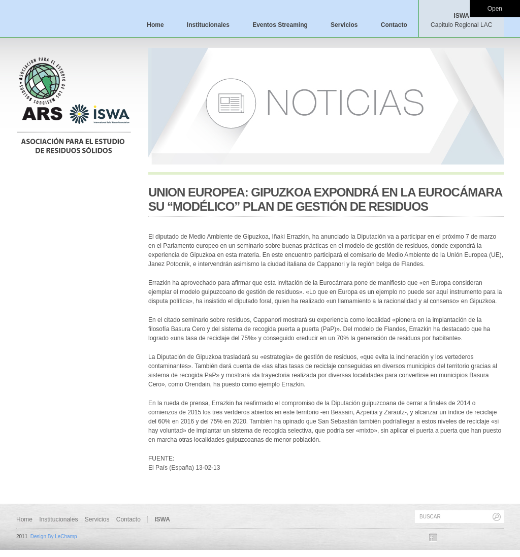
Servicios (344, 24)
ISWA (461, 20)
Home (155, 24)
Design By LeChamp (53, 536)
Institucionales (208, 24)
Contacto (394, 24)
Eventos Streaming (280, 24)
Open (495, 8)
